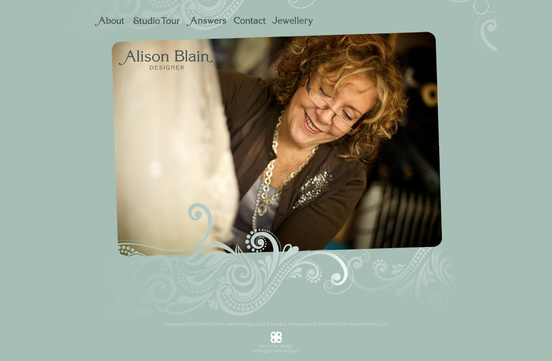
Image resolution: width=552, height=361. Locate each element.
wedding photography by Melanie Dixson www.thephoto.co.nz (329, 324)
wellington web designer (276, 350)
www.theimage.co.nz (246, 324)
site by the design (276, 346)
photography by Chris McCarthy (194, 324)
